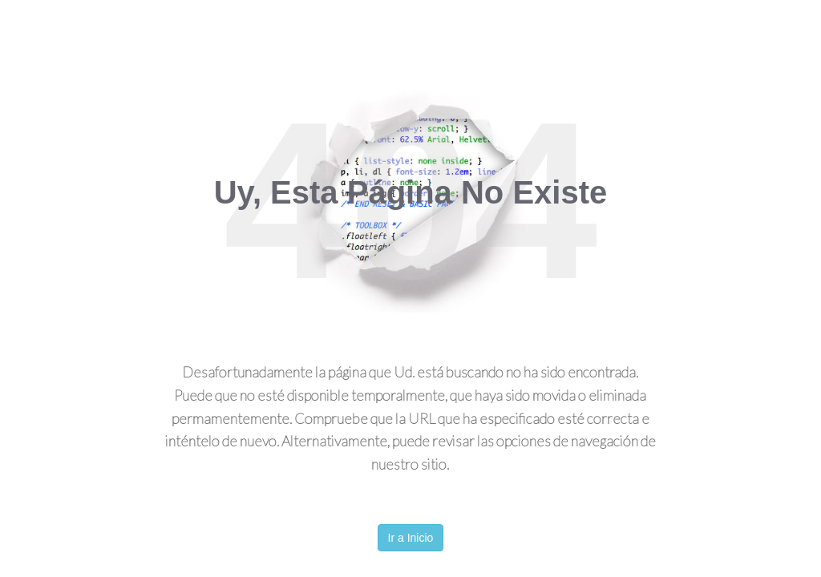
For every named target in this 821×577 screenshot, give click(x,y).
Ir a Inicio (411, 537)
